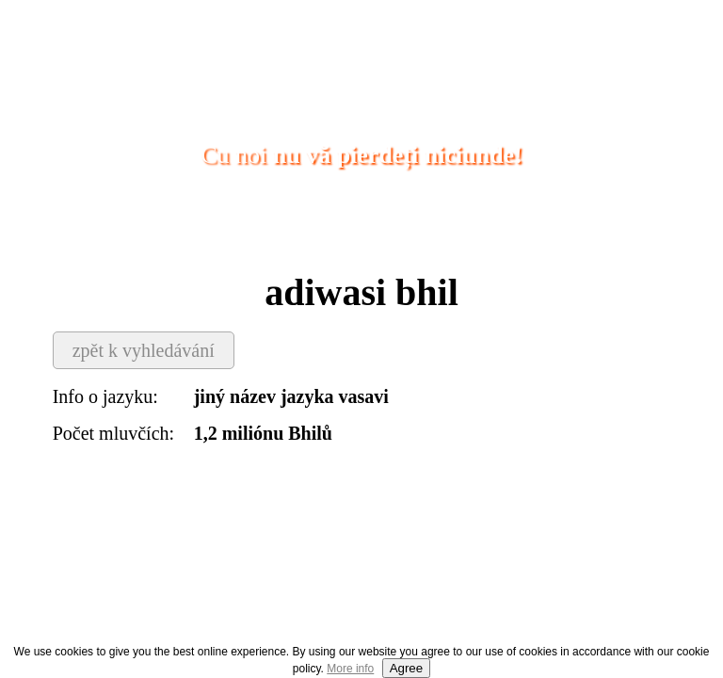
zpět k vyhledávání (143, 350)
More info (350, 668)
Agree (407, 668)
